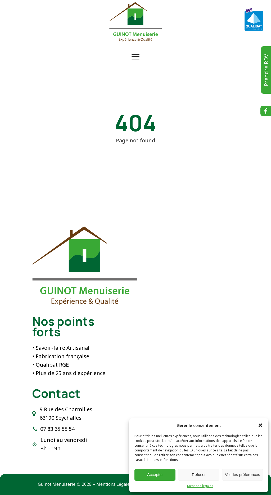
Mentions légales (200, 486)
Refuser (199, 474)
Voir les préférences (242, 474)
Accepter (155, 474)
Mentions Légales (114, 484)
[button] (260, 425)
